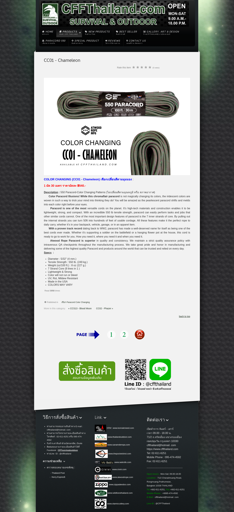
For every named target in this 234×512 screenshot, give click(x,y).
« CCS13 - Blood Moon (80, 308)
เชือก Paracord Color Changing (75, 302)
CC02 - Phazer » (104, 308)
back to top (184, 316)
